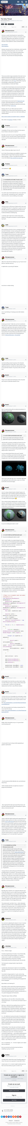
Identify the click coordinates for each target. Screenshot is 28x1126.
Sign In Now (14, 1100)
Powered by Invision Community (14, 1123)
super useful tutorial (9, 821)
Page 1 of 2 (14, 27)
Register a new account (14, 1090)
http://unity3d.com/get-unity (17, 158)
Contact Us (16, 1120)
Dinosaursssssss (6, 20)
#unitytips (10, 119)
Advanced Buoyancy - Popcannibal (12, 335)
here (15, 80)
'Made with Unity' (20, 101)
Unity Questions (5, 46)
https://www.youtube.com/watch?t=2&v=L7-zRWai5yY (13, 116)
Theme (11, 1120)
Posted (11, 32)
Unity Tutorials (5, 44)
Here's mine (13, 105)
